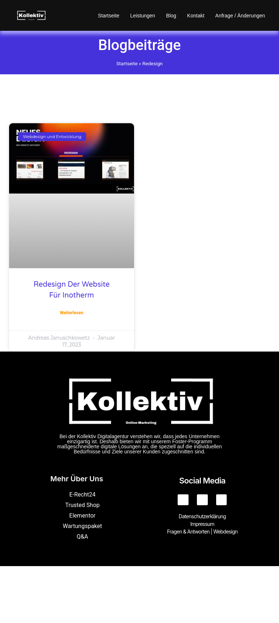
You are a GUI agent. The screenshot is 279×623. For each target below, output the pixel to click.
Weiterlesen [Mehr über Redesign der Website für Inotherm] (72, 312)
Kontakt (195, 15)
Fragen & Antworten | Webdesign (202, 531)
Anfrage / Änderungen (240, 15)
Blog (171, 15)
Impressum (202, 524)
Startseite (108, 15)
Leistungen (142, 15)
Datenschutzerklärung (202, 516)
